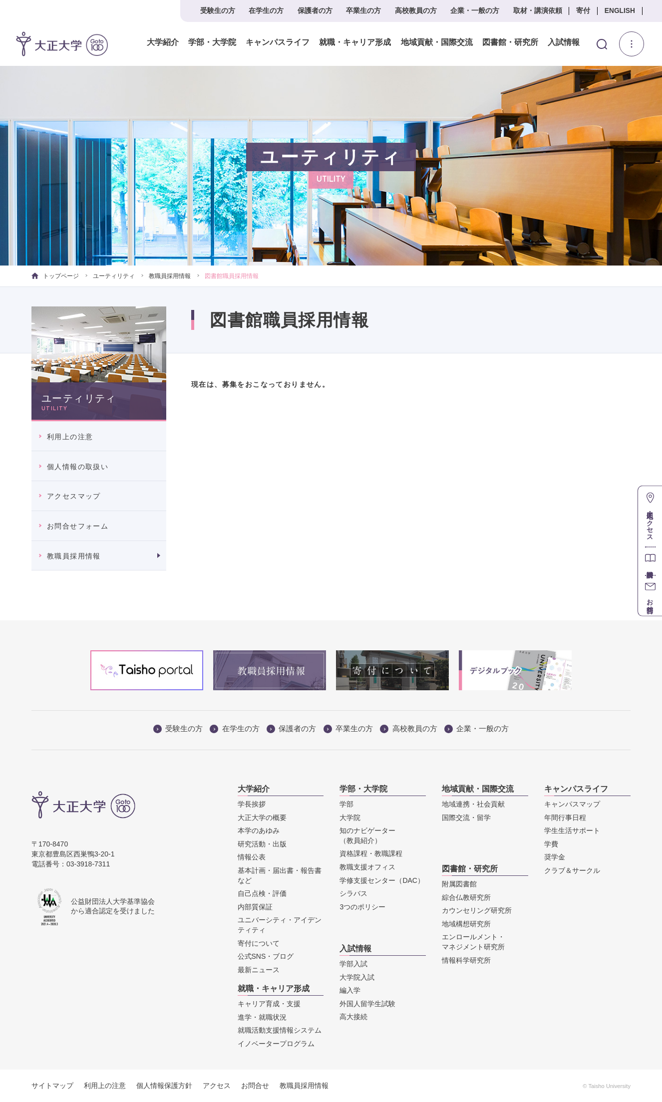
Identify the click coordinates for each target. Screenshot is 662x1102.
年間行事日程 (565, 818)
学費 (551, 844)
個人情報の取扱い (77, 467)
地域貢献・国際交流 (436, 42)
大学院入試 (356, 977)
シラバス (353, 893)
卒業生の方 (363, 10)
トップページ (55, 276)
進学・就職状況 (262, 1017)
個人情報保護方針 (164, 1086)
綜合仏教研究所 (466, 897)
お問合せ (255, 1086)
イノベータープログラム (276, 1044)
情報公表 (252, 857)
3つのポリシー (362, 907)
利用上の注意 (70, 437)
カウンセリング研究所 (477, 910)
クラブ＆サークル (572, 870)
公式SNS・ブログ (266, 956)
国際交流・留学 (466, 818)
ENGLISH (620, 10)
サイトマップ (52, 1086)
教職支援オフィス (367, 867)
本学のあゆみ (259, 830)
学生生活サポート (572, 830)
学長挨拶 (252, 804)
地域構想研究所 (466, 924)
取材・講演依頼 (537, 10)
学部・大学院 (212, 42)
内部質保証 (255, 907)
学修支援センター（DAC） (381, 880)
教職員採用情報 (170, 276)
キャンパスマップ (572, 804)
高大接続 (353, 1017)
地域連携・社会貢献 (473, 804)
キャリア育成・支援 (269, 1004)
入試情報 (564, 42)
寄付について (259, 943)
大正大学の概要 (262, 818)
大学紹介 (163, 42)
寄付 (583, 10)
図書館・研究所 (510, 42)
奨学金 (554, 857)
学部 (346, 804)
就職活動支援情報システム (280, 1030)
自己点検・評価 (262, 893)
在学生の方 (266, 10)
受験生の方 (217, 10)
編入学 (349, 990)
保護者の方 (315, 10)
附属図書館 (459, 884)
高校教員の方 (416, 10)
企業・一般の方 (474, 10)
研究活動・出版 (262, 844)
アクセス (217, 1086)
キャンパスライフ (278, 42)
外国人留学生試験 (367, 1004)
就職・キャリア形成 (355, 42)
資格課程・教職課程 (370, 853)
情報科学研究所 (466, 960)
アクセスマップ (74, 496)
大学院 (349, 818)
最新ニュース (259, 970)
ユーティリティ (114, 276)
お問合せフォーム (77, 526)
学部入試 (353, 964)
